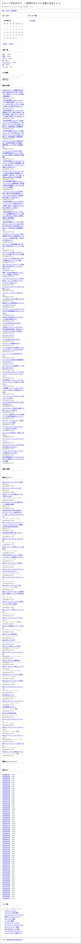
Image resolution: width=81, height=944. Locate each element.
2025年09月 (6, 787)
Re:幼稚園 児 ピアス (9, 707)
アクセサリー (6, 62)
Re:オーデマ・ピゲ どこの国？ (12, 563)
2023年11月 (6, 825)
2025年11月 (6, 785)
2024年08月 (6, 809)
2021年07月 (6, 878)
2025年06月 (6, 789)
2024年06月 (6, 813)
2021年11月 (6, 870)
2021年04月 (6, 884)
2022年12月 (6, 847)
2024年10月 (6, 805)
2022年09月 (6, 853)
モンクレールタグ (8, 335)
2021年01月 (6, 888)
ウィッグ (5, 67)
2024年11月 (6, 803)
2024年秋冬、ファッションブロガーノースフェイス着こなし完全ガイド (13, 382)
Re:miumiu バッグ (8, 695)
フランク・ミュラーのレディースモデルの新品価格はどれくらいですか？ (13, 311)
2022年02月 (6, 864)
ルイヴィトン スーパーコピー (14, 925)
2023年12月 (6, 823)
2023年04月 (6, 839)
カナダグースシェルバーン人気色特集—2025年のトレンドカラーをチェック (13, 266)
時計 (3, 54)
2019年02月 (6, 896)
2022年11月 (6, 849)
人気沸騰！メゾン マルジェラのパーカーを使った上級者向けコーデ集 (13, 390)
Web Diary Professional (14, 939)
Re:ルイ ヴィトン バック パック (12, 701)
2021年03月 (6, 886)
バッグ (4, 58)
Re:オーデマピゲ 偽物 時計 (11, 660)
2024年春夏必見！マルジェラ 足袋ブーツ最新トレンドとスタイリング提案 (13, 459)
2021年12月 (6, 868)
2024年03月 (6, 817)
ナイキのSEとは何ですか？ (11, 339)
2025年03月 (6, 795)
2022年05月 (6, 862)
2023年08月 (6, 831)
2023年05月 (6, 837)
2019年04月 (6, 892)
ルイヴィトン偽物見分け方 (11, 343)
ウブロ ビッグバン (11, 911)
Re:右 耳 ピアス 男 (8, 640)
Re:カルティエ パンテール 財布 (12, 482)
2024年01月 (6, 821)
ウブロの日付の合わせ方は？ (11, 323)
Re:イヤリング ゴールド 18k (11, 488)
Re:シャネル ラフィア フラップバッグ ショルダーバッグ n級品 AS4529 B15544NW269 (12, 524)
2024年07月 (6, 811)
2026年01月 (6, 781)
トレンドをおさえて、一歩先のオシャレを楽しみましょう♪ (31, 3)
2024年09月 (6, 807)
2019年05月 (6, 890)
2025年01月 (6, 799)
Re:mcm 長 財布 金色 (9, 713)
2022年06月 (6, 860)
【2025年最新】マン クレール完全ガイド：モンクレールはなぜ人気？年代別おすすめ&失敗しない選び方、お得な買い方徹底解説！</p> (13, 226)
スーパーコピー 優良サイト (14, 933)
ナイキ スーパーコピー (12, 923)
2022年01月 (6, 866)
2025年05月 (6, 791)
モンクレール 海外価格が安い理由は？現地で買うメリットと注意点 (13, 246)
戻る (3, 10)
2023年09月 (6, 829)
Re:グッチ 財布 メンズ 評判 (11, 646)
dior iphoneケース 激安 (12, 929)
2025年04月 (6, 793)
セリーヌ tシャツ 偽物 (12, 927)
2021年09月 (6, 874)
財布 (3, 56)
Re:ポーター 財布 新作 (9, 634)
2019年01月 (6, 898)
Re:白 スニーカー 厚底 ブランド (12, 751)
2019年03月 (6, 894)
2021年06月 (6, 880)
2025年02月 (6, 797)
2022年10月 (6, 851)
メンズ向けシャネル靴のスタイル (13, 299)
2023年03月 (6, 841)
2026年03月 (6, 776)
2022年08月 (6, 856)
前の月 (5, 44)
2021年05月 (6, 882)
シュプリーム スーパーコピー (14, 915)
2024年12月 (6, 801)
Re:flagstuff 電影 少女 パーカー (12, 532)
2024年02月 (6, 819)
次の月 (11, 44)
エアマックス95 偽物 (11, 913)
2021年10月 (6, 872)
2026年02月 (6, 778)
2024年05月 (6, 815)
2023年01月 (6, 845)
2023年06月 (6, 835)
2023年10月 (6, 827)
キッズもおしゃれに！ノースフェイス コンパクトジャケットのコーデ (13, 374)
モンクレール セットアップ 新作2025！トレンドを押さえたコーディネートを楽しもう (13, 280)
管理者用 (14, 10)
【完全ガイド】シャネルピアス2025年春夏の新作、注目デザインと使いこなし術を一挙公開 (12, 329)
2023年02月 (6, 843)
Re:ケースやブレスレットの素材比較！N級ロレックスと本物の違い (13, 593)
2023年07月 (6, 833)
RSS (7, 10)
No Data (32, 20)
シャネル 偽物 (9, 921)
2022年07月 (6, 858)
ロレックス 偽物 (10, 919)
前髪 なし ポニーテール (12, 917)
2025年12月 (6, 783)
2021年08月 (6, 876)
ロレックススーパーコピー (13, 931)
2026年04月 (6, 774)
